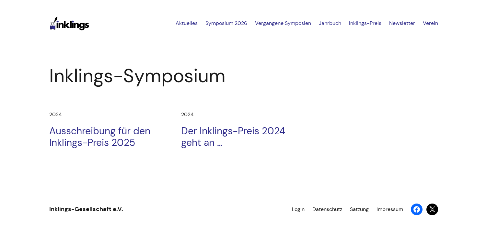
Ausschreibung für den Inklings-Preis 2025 (99, 137)
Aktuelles (187, 23)
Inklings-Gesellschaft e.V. (86, 209)
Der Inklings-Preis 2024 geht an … (233, 137)
